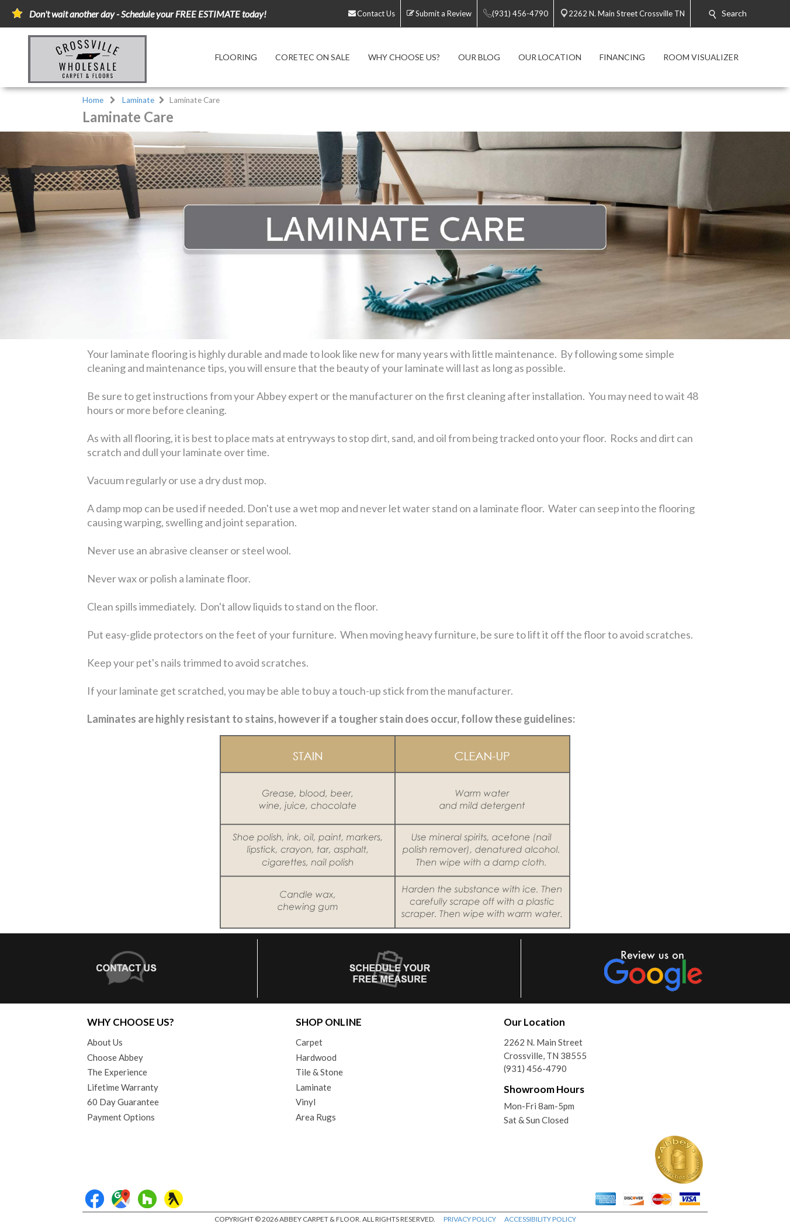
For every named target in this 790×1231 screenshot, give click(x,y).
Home (92, 100)
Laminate (138, 100)
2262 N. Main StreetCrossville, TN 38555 (545, 1049)
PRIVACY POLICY (469, 1219)
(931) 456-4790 (535, 1068)
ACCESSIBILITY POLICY (540, 1219)
